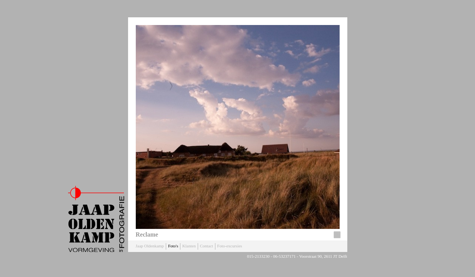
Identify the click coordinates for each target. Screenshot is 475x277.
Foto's (173, 246)
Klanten (189, 246)
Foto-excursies (229, 246)
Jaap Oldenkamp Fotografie (96, 219)
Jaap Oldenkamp (150, 246)
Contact (206, 246)
